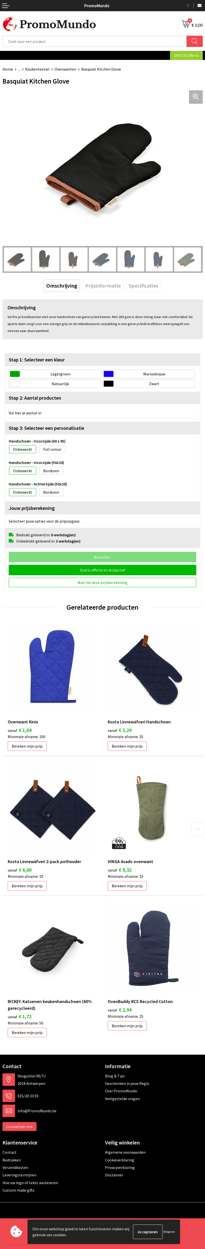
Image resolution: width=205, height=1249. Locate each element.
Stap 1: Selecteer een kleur (37, 359)
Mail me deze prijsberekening (103, 582)
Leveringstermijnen (19, 1174)
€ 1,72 (20, 1016)
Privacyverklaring (120, 1167)
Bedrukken (11, 1159)
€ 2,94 (120, 1010)
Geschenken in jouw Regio (127, 1083)
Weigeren (169, 1232)
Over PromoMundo (121, 1090)
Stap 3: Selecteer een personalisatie (46, 428)
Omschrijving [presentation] (61, 285)
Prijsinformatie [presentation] (103, 285)
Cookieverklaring (119, 1159)
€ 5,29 (120, 730)
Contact (9, 1152)
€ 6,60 (20, 870)
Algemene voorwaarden (125, 1152)
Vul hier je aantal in (25, 412)
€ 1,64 (20, 730)
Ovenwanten (65, 69)
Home (7, 69)
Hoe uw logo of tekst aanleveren (30, 1182)
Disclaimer (114, 1174)
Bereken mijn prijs (27, 746)
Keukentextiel (37, 69)
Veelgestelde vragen (122, 1098)
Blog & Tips (115, 1075)
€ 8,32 (120, 870)
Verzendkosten (15, 1167)
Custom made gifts (18, 1190)
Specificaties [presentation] (143, 285)
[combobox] (94, 41)
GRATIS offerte (186, 55)
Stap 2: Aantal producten (35, 398)
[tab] (62, 285)
